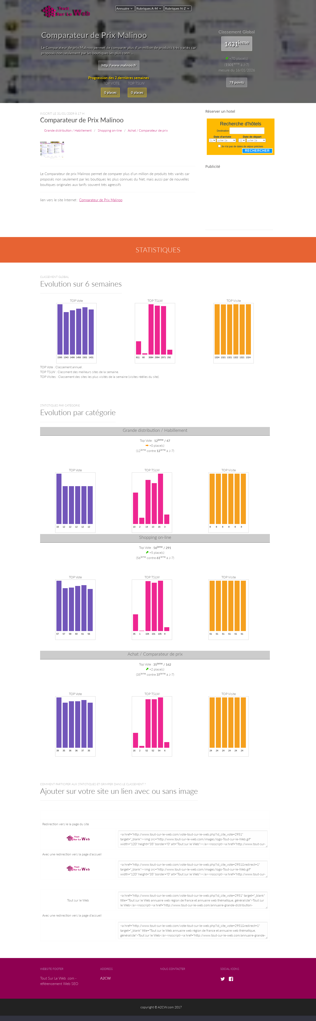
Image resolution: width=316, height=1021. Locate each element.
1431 (237, 43)
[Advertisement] (239, 202)
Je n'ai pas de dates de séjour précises (242, 147)
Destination (223, 131)
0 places (110, 93)
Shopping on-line (110, 131)
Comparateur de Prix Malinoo (102, 200)
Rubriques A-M (149, 8)
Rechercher (257, 151)
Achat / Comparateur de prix (148, 131)
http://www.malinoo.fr (118, 65)
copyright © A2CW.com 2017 (161, 1008)
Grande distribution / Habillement (67, 131)
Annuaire (122, 8)
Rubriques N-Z (179, 8)
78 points (236, 82)
